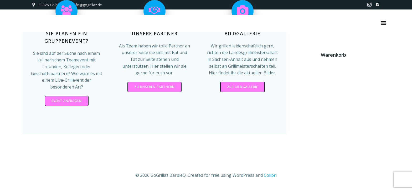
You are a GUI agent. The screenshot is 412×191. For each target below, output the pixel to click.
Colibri (270, 175)
